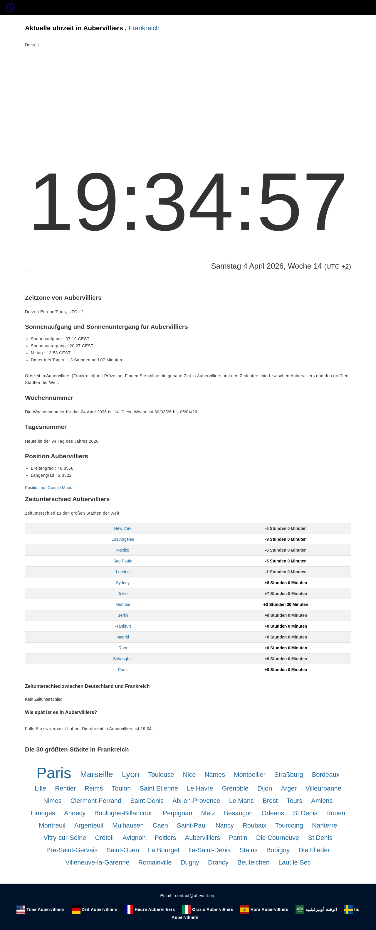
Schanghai (122, 658)
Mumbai (122, 604)
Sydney (123, 582)
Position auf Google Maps (48, 487)
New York (122, 528)
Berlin (123, 615)
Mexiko (122, 550)
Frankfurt (123, 626)
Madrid (123, 637)
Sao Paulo (122, 561)
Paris (122, 669)
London (123, 572)
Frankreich (144, 28)
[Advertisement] (188, 99)
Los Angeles (123, 539)
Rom (122, 648)
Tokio (123, 593)
